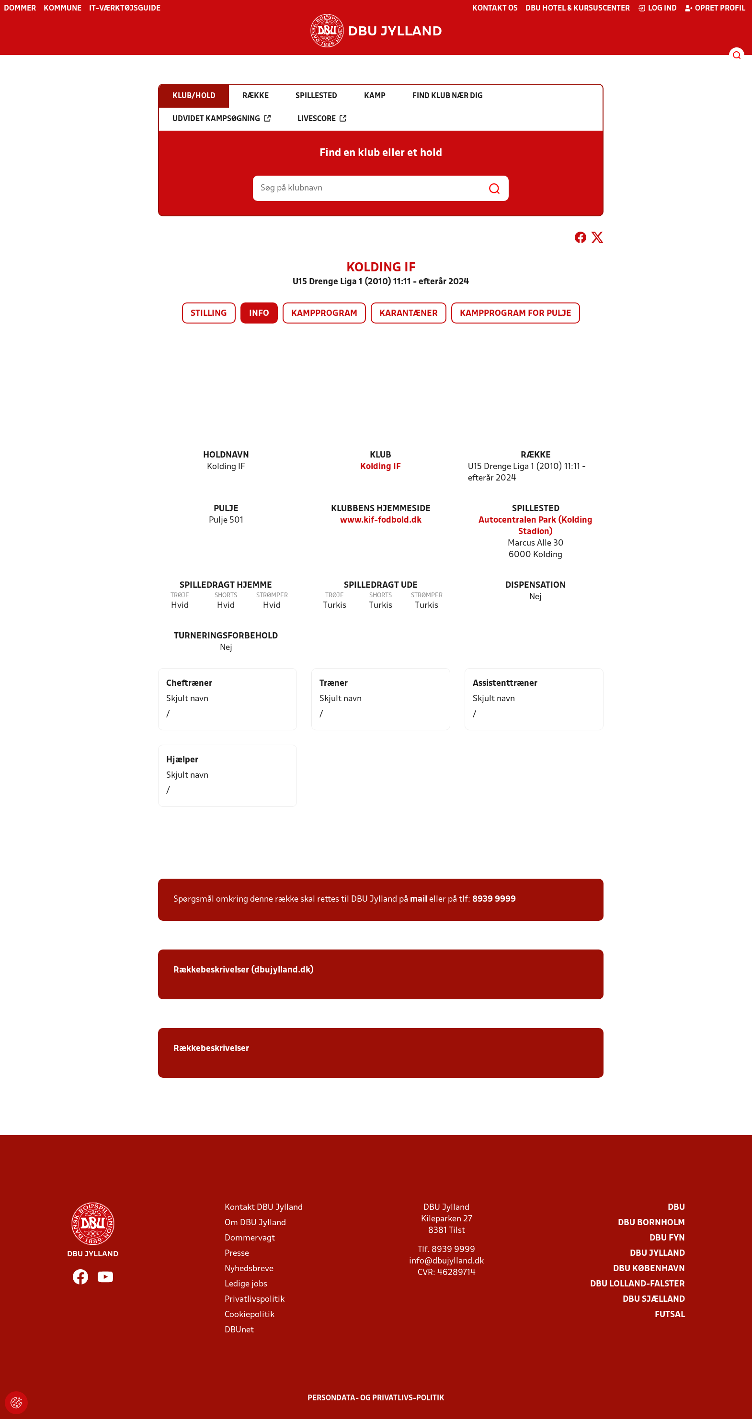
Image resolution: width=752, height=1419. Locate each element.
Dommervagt (250, 1238)
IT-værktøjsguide (124, 8)
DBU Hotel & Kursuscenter (577, 8)
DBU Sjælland (654, 1300)
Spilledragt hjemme (226, 585)
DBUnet (239, 1330)
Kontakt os (495, 8)
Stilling (209, 314)
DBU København (649, 1269)
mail (418, 899)
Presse (237, 1254)
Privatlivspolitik (255, 1300)
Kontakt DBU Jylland (264, 1208)
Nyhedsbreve (249, 1269)
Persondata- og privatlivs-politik (376, 1398)
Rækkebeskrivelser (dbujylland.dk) (243, 970)
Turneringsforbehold (226, 636)
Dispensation (535, 585)
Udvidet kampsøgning (221, 119)
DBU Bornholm (651, 1223)
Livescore (321, 119)
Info (259, 314)
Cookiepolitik (249, 1315)
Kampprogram (324, 314)
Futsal (670, 1315)
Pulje (226, 509)
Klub (380, 455)
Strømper (272, 595)
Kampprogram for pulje (515, 314)
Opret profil (714, 8)
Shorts (226, 595)
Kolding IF (380, 467)
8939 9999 (494, 899)
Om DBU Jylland (255, 1223)
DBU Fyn (667, 1238)
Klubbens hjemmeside (381, 509)
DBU (676, 1208)
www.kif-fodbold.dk (381, 520)
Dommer (20, 8)
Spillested (535, 509)
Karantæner (408, 314)
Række (536, 455)
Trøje (180, 595)
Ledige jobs (246, 1284)
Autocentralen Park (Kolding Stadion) (535, 526)
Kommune (62, 8)
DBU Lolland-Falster (637, 1284)
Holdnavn (226, 455)
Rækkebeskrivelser (211, 1049)
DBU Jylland (657, 1254)
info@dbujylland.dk (446, 1261)
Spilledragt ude (381, 585)
